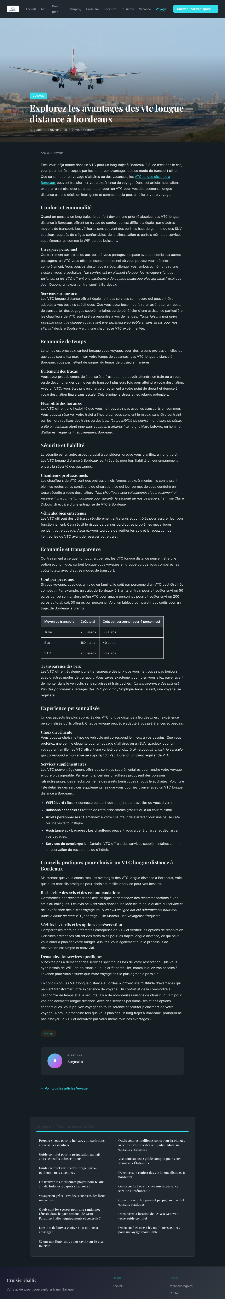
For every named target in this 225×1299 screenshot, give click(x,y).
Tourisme (127, 9)
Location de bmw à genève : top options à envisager (68, 1230)
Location (110, 9)
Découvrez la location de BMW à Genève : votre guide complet (148, 1216)
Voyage (161, 9)
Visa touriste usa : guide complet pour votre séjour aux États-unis (149, 1161)
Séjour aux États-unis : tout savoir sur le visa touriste (71, 1243)
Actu (44, 9)
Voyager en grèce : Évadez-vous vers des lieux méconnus (72, 1198)
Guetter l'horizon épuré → (195, 9)
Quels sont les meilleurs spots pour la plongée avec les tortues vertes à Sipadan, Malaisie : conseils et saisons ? (151, 1144)
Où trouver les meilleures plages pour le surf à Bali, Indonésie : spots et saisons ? (71, 1184)
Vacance (145, 9)
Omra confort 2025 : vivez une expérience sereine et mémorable (148, 1188)
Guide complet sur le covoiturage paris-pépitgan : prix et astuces (68, 1170)
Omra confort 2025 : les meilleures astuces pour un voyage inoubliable (149, 1230)
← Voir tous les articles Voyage (64, 1088)
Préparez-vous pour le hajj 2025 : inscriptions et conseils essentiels (72, 1142)
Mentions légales (181, 1286)
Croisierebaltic (21, 1280)
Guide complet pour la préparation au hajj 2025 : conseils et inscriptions (69, 1156)
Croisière (92, 9)
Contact (175, 1293)
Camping (75, 9)
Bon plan (55, 8)
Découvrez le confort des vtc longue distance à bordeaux (151, 1174)
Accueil (30, 9)
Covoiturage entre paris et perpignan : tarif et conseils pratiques (151, 1202)
